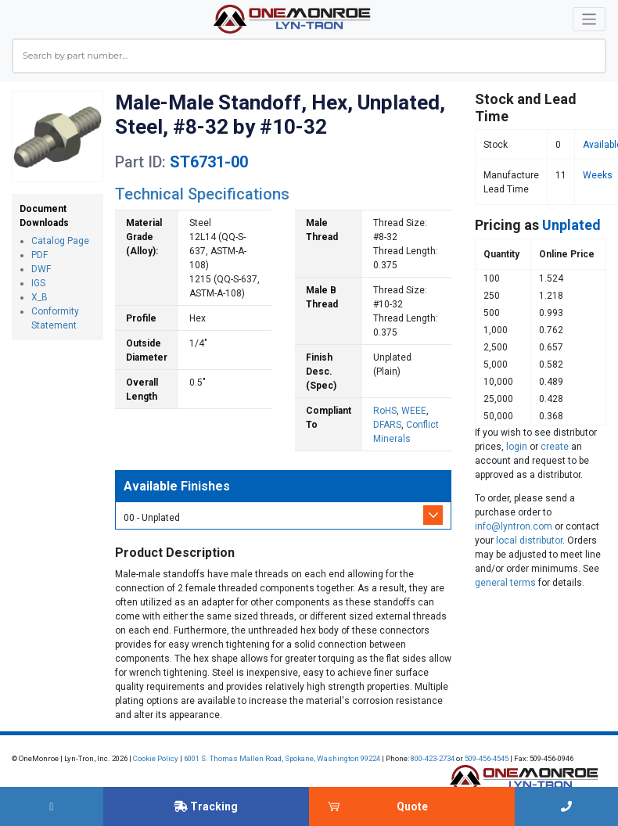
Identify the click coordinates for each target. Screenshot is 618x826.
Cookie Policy (155, 758)
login (516, 446)
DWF (41, 269)
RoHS (385, 410)
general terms (505, 582)
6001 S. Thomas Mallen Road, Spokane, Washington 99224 (282, 758)
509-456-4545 (486, 758)
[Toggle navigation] (589, 19)
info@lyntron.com (513, 526)
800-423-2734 (433, 758)
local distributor (529, 540)
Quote (412, 806)
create (555, 446)
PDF (39, 255)
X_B (39, 297)
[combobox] (309, 56)
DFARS (387, 424)
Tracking (206, 806)
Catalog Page (60, 240)
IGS (38, 283)
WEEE (413, 410)
